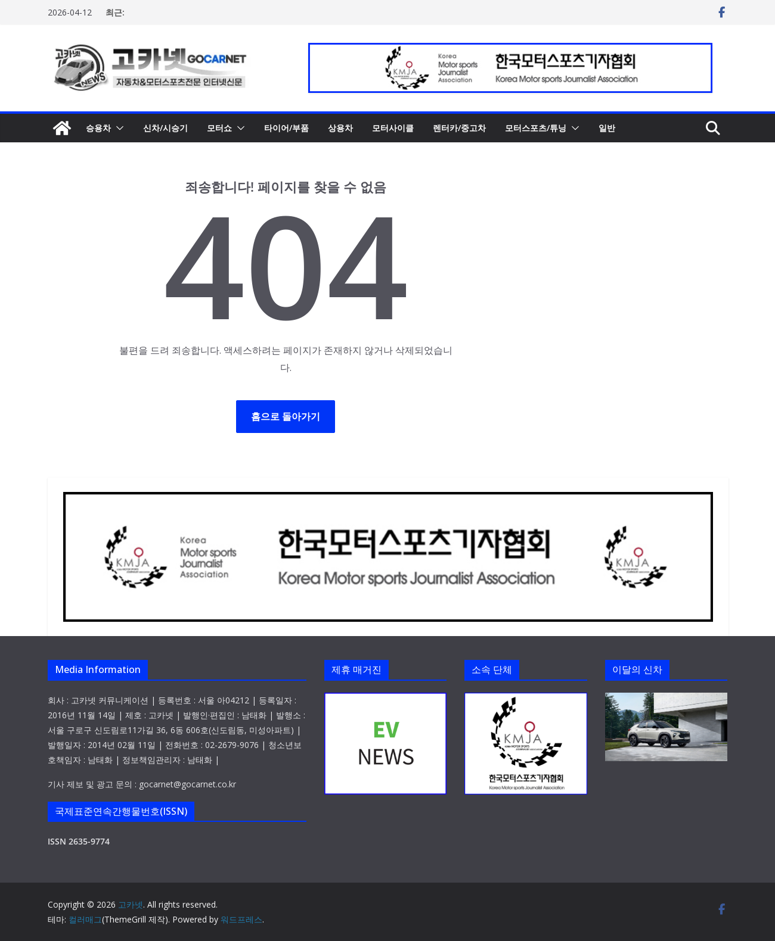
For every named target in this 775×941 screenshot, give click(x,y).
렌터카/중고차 (459, 127)
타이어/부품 (286, 127)
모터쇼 (219, 127)
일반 (607, 127)
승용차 (98, 127)
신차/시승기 (165, 127)
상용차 (340, 127)
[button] (117, 128)
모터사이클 (393, 127)
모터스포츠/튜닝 (535, 127)
